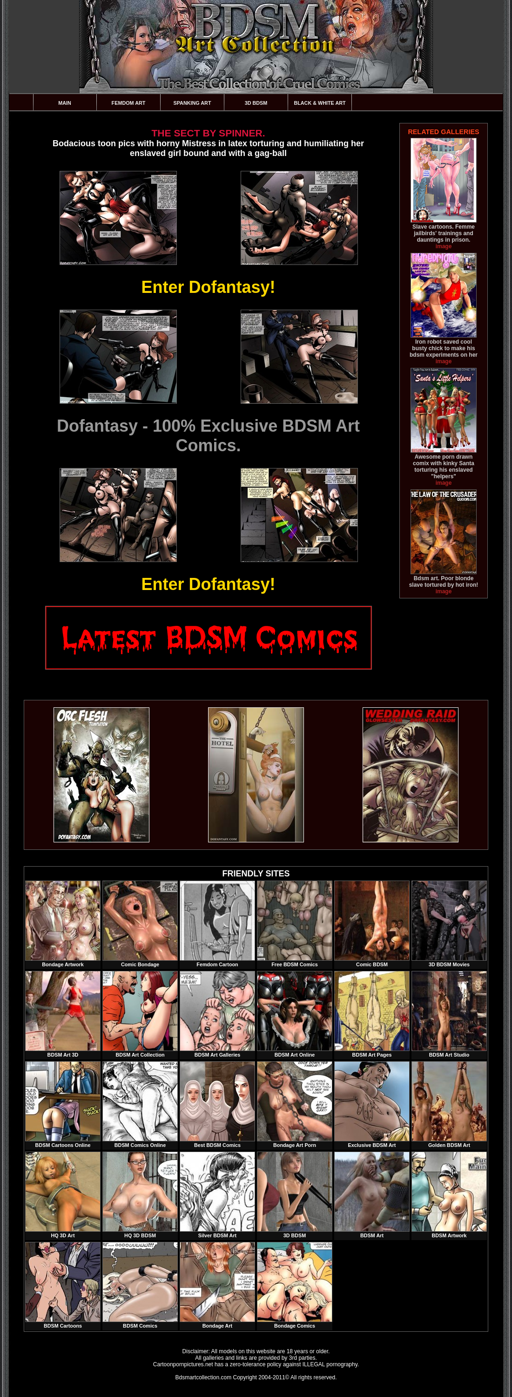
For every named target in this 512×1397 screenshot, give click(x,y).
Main (64, 103)
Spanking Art (192, 103)
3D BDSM (256, 103)
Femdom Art (129, 103)
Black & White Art (319, 103)
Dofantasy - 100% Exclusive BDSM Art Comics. (208, 435)
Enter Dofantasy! (208, 287)
